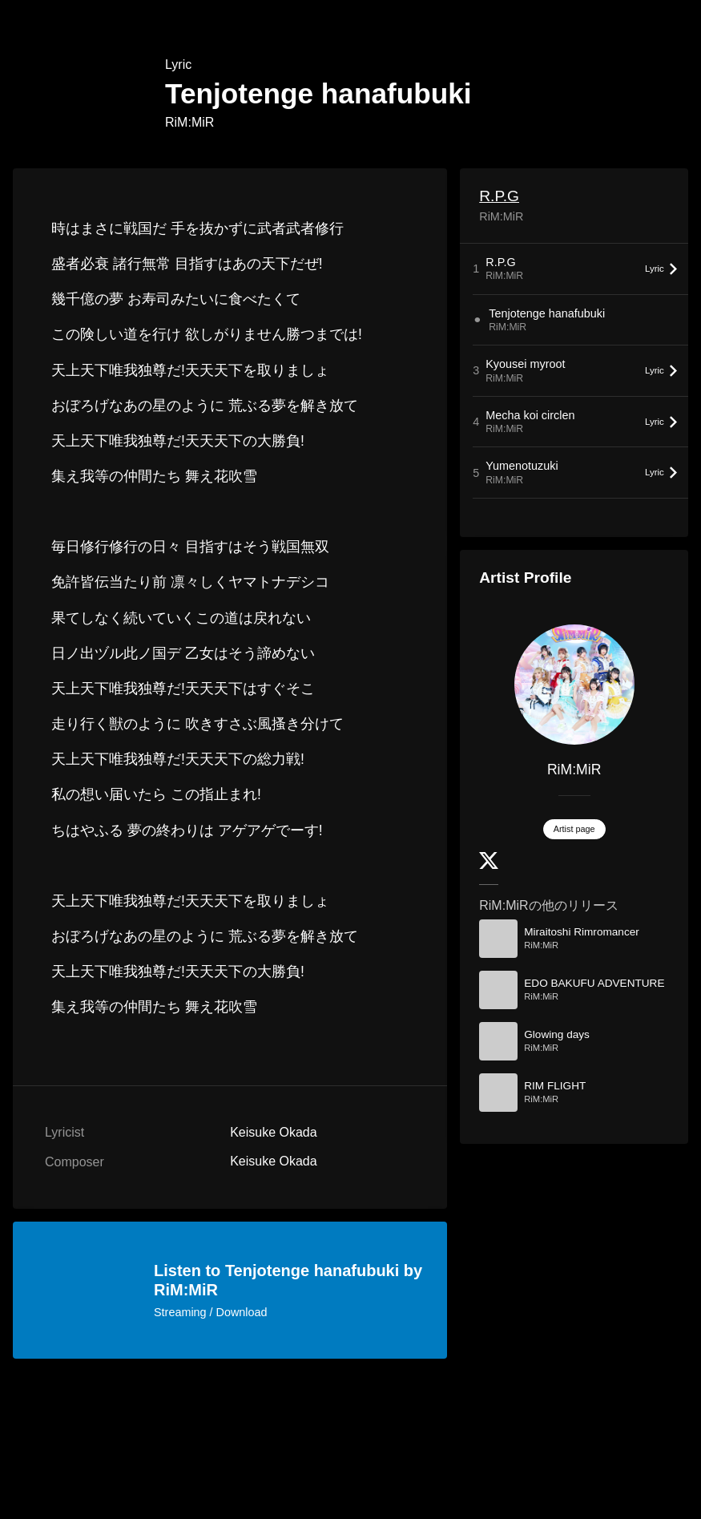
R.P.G (499, 196)
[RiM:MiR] (574, 684)
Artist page (574, 829)
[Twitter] (488, 865)
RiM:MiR (189, 122)
